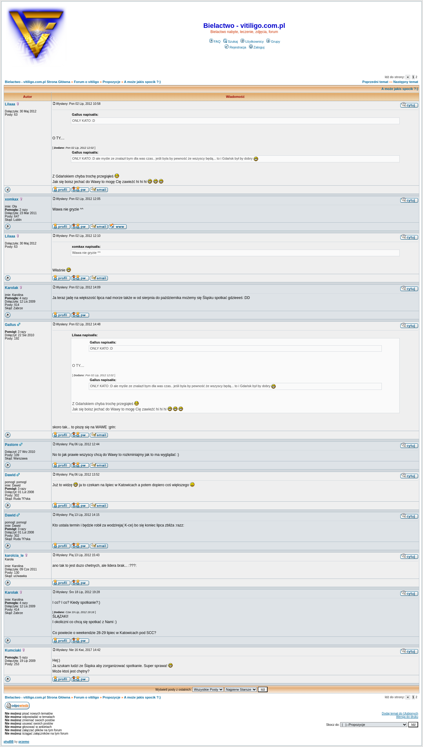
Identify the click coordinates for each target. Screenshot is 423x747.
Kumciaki (13, 650)
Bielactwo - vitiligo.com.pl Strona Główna (37, 82)
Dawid (10, 475)
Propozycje (112, 82)
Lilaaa (10, 104)
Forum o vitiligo (86, 82)
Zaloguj (257, 47)
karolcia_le (14, 555)
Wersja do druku (407, 717)
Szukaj (230, 41)
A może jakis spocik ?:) (142, 82)
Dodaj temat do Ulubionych (400, 713)
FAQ (215, 41)
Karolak (11, 288)
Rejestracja (235, 47)
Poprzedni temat (375, 82)
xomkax (11, 199)
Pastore (11, 445)
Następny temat (405, 82)
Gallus (10, 325)
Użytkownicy (252, 41)
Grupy (273, 41)
